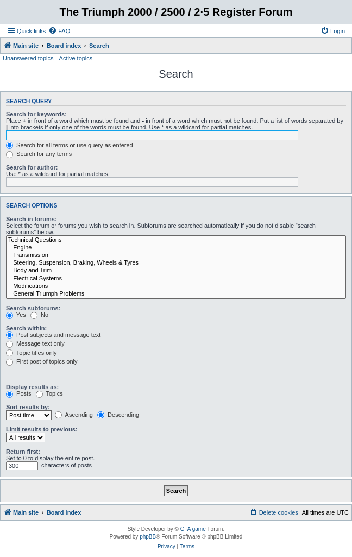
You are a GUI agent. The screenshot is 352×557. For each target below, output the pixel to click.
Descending (118, 414)
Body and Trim (176, 270)
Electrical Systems (176, 279)
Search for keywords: (36, 114)
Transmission (176, 255)
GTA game (193, 529)
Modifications (176, 286)
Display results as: (32, 387)
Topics (49, 393)
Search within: (26, 328)
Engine (176, 248)
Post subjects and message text (53, 334)
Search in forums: (31, 219)
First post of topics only (42, 361)
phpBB (148, 537)
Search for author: (32, 167)
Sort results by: (28, 407)
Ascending (74, 414)
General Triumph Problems (176, 294)
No (39, 314)
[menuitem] (59, 30)
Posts (19, 393)
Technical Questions (176, 240)
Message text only (35, 343)
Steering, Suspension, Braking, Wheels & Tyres (176, 263)
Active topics (76, 58)
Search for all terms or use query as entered (69, 145)
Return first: (23, 451)
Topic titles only (31, 352)
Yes (16, 314)
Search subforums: (33, 308)
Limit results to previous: (41, 429)
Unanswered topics (28, 58)
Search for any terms (39, 154)
